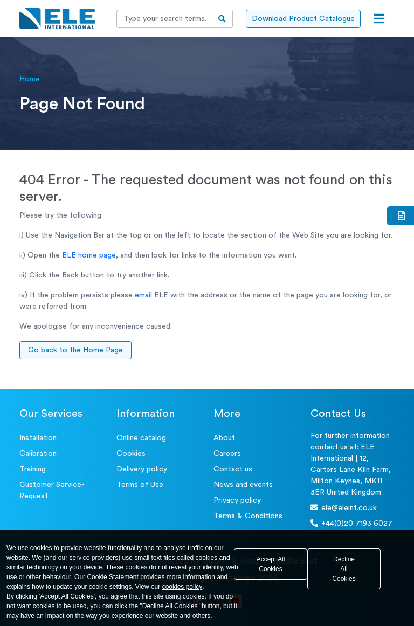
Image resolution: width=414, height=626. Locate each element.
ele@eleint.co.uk (343, 508)
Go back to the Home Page (75, 350)
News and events (243, 485)
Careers (227, 453)
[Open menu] (379, 18)
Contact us (232, 469)
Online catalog (141, 438)
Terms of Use (139, 485)
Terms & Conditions (247, 516)
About (224, 438)
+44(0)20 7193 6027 (351, 523)
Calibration (38, 453)
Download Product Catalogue (303, 19)
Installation (38, 438)
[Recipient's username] (164, 19)
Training (32, 469)
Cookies (131, 453)
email (143, 295)
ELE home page (89, 255)
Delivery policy (141, 469)
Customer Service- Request (52, 490)
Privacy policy (237, 500)
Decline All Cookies (343, 568)
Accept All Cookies (271, 564)
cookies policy (182, 586)
